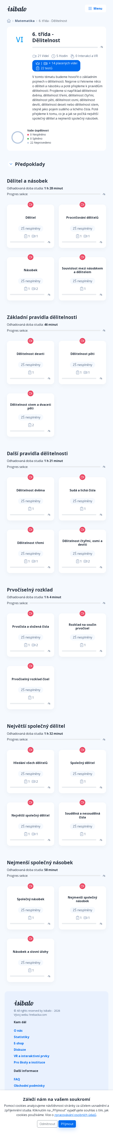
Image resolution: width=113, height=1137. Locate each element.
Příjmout (67, 1124)
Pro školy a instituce (29, 1062)
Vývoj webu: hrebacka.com (30, 1015)
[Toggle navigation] (95, 8)
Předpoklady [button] (26, 164)
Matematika (25, 21)
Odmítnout (47, 1124)
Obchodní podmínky (29, 1085)
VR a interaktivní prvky (31, 1056)
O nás (18, 1030)
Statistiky (21, 1037)
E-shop (19, 1043)
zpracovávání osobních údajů (75, 1115)
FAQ (17, 1079)
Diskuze (20, 1049)
